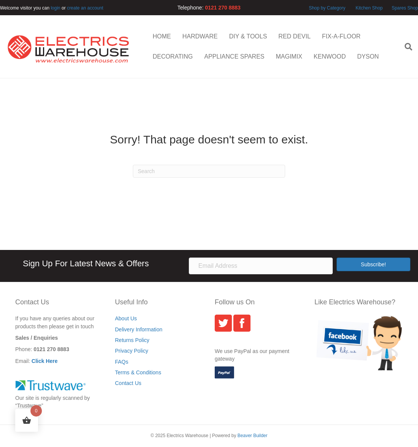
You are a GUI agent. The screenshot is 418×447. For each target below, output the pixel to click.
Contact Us (128, 383)
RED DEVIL (294, 36)
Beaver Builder (253, 435)
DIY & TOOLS (248, 36)
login (55, 8)
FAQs (121, 362)
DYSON (368, 56)
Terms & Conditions (138, 372)
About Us (126, 318)
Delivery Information (139, 329)
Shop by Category (327, 8)
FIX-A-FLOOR (341, 36)
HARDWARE (200, 36)
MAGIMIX (289, 56)
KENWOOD (330, 56)
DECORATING (173, 56)
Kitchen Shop (370, 8)
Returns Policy (132, 340)
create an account (85, 8)
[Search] (405, 47)
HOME (162, 36)
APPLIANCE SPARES (234, 56)
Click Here (44, 361)
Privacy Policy (131, 351)
